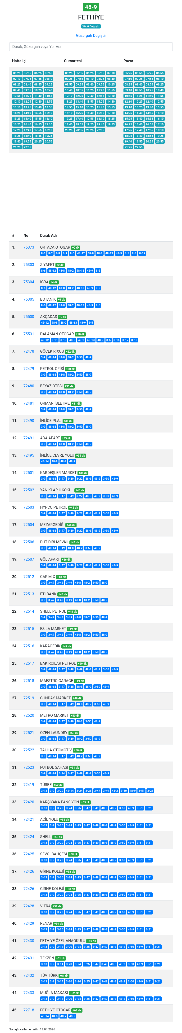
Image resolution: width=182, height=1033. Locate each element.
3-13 (44, 790)
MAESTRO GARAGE (56, 680)
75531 (28, 334)
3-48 (60, 582)
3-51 (141, 790)
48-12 (81, 253)
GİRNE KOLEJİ (52, 871)
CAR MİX (47, 576)
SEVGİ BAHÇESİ (53, 854)
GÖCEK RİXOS (52, 351)
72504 (28, 524)
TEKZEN (47, 958)
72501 (28, 472)
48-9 (119, 253)
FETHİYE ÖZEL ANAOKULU (62, 940)
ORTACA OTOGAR (55, 247)
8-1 (43, 253)
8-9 (65, 253)
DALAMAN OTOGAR (57, 334)
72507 (28, 559)
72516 (28, 646)
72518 (28, 680)
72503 (28, 507)
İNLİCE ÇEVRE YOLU (57, 455)
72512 (28, 576)
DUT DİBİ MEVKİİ (54, 542)
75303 (28, 264)
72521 (28, 732)
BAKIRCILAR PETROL (58, 663)
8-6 (72, 253)
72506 (28, 542)
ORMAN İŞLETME (55, 403)
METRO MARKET (54, 715)
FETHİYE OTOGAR (55, 1010)
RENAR (46, 923)
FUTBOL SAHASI (54, 767)
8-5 (127, 253)
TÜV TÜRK (49, 975)
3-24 (62, 773)
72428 (28, 906)
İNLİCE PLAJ (50, 420)
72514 (28, 611)
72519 (28, 698)
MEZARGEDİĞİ (52, 524)
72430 (28, 940)
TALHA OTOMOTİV (56, 750)
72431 (28, 958)
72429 (28, 923)
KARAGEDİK (50, 646)
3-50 (79, 357)
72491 (28, 438)
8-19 (142, 253)
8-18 (134, 340)
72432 (28, 975)
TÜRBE (46, 784)
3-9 (43, 357)
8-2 (50, 253)
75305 (28, 299)
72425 (28, 854)
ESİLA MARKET (53, 628)
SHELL (45, 836)
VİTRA (45, 906)
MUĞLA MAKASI (54, 992)
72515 (28, 628)
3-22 (79, 478)
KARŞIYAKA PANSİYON (59, 802)
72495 (28, 455)
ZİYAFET (47, 264)
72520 (28, 715)
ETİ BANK (48, 594)
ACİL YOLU (49, 819)
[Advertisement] (91, 194)
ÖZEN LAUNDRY (53, 732)
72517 (28, 663)
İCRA (44, 282)
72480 (28, 386)
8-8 (57, 253)
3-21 (150, 790)
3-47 (62, 478)
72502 (28, 490)
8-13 (63, 340)
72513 (28, 594)
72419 (28, 784)
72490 (28, 420)
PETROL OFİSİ (52, 368)
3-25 (88, 790)
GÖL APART (50, 559)
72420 (28, 802)
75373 (28, 247)
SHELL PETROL (53, 611)
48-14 (52, 357)
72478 (28, 351)
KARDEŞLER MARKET (58, 472)
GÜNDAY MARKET (55, 698)
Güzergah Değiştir (91, 35)
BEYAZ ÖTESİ (51, 386)
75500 (28, 316)
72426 (28, 871)
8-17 (125, 340)
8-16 (116, 340)
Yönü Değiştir (91, 26)
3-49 (70, 478)
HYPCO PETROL (53, 507)
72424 (28, 836)
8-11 (55, 340)
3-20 (60, 790)
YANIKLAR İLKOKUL (56, 490)
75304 (28, 282)
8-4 (134, 253)
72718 (28, 1010)
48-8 (91, 253)
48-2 (99, 253)
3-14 (60, 946)
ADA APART (50, 438)
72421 (28, 819)
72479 (28, 368)
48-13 (109, 253)
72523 (28, 767)
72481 (28, 403)
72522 (28, 750)
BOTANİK (48, 299)
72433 (28, 992)
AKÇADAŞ (48, 316)
